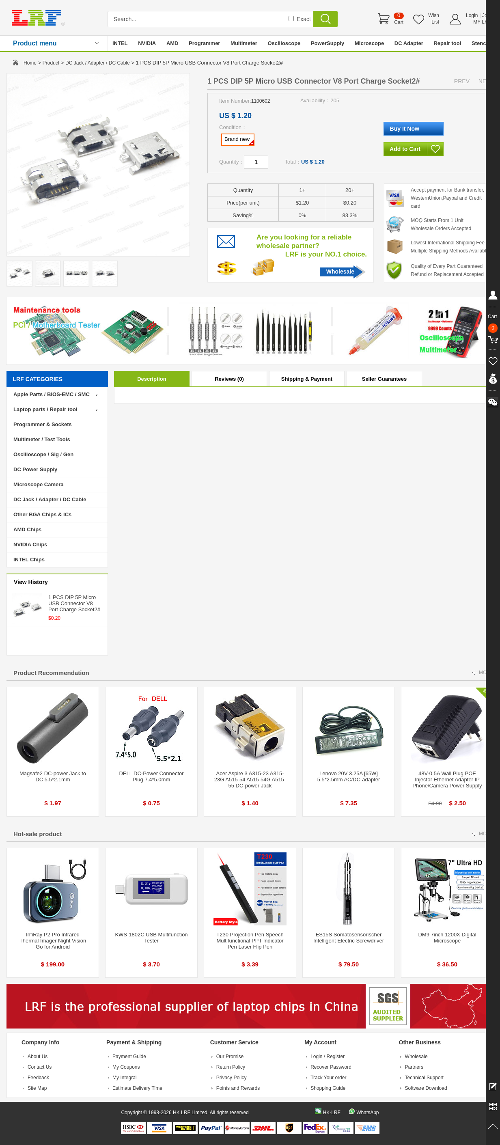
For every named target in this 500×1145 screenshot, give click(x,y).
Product (51, 63)
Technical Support (424, 1077)
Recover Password (330, 1067)
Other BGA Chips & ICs (42, 514)
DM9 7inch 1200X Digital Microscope (447, 938)
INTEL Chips (29, 559)
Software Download (426, 1088)
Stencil (480, 43)
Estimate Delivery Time (137, 1088)
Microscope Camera (38, 484)
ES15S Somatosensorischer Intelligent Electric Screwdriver (348, 938)
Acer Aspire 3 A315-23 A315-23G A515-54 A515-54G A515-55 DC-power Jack (250, 779)
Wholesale (340, 271)
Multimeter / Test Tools (41, 439)
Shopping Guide (327, 1088)
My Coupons (126, 1067)
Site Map (37, 1088)
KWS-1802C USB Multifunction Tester (151, 938)
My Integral (124, 1077)
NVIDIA (147, 43)
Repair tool (447, 43)
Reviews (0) (229, 379)
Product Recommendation (51, 672)
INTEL (120, 43)
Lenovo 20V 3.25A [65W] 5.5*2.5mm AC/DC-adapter (348, 776)
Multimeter (244, 43)
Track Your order (328, 1077)
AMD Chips (27, 529)
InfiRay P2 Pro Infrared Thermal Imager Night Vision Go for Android (52, 941)
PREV (462, 81)
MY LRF (482, 22)
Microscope (369, 43)
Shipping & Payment (306, 379)
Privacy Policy (231, 1077)
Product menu (35, 43)
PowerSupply (327, 43)
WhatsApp (367, 1112)
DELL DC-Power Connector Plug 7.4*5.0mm (151, 776)
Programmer (204, 43)
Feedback (38, 1077)
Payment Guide (129, 1056)
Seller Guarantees (384, 379)
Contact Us (40, 1067)
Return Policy (230, 1067)
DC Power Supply (35, 469)
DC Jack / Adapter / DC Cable (97, 63)
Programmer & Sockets (42, 424)
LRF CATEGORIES (38, 379)
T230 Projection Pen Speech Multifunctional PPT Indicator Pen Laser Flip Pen (250, 941)
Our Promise (230, 1056)
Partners (414, 1067)
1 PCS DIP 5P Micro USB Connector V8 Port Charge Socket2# (74, 603)
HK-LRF (331, 1112)
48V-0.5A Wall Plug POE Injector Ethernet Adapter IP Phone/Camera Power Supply (447, 779)
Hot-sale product (37, 833)
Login (472, 15)
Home (30, 63)
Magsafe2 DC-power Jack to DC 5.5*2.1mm (52, 776)
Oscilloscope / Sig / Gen (43, 454)
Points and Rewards (238, 1088)
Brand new (239, 140)
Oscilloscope (283, 43)
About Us (37, 1056)
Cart (398, 22)
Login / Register (327, 1056)
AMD (172, 43)
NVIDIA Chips (30, 544)
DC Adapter (408, 43)
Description (151, 379)
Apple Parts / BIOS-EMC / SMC (51, 394)
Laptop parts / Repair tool (45, 409)
